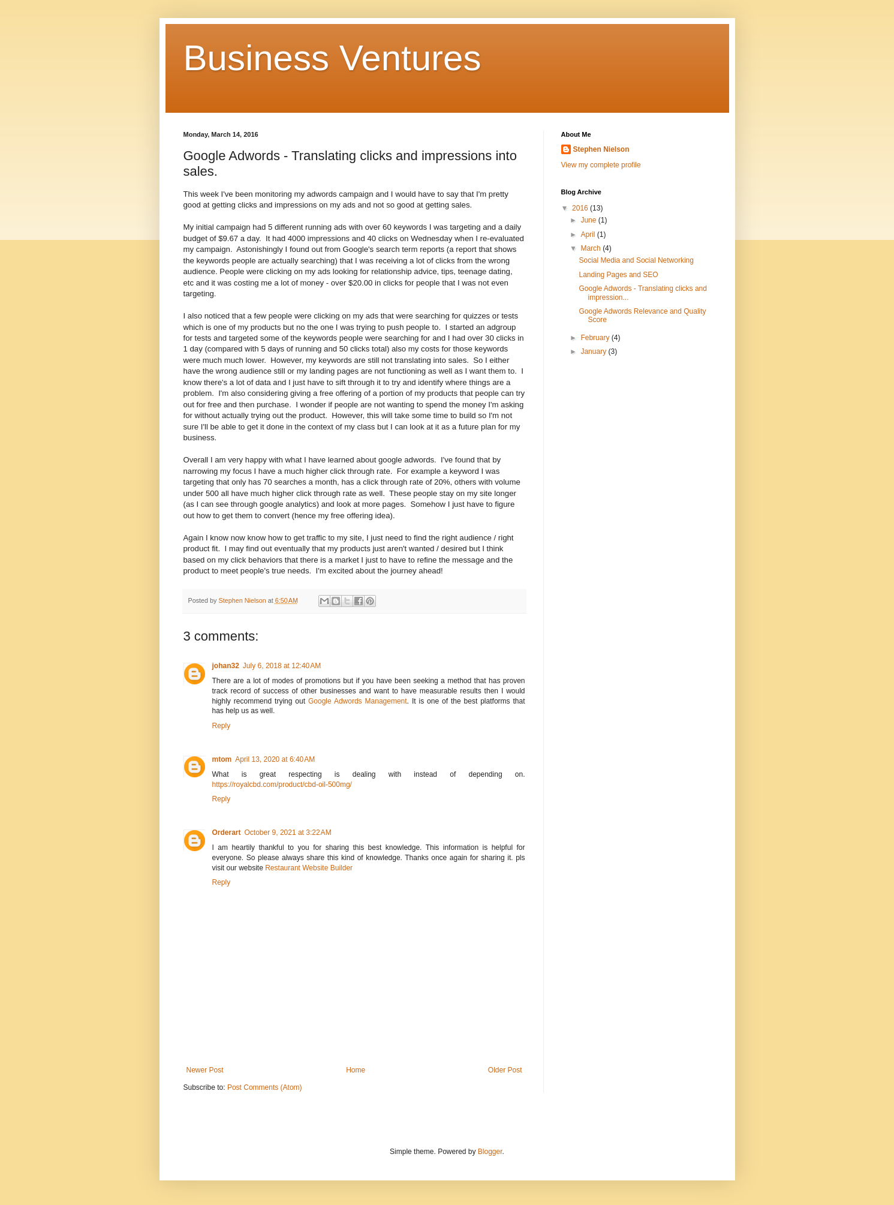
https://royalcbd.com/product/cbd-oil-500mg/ (282, 784)
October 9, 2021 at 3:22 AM (288, 832)
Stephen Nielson (601, 149)
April (588, 234)
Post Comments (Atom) (264, 1087)
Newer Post (205, 1070)
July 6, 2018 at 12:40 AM (282, 666)
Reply (221, 726)
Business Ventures (332, 58)
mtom (222, 759)
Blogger (490, 1151)
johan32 (225, 666)
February (595, 337)
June (589, 220)
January (594, 351)
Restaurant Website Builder (309, 868)
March (591, 248)
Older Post (505, 1070)
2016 (581, 208)
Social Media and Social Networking (636, 260)
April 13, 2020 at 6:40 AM (275, 759)
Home (355, 1070)
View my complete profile (601, 165)
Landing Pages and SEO (618, 275)
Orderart (226, 832)
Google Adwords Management (357, 701)
